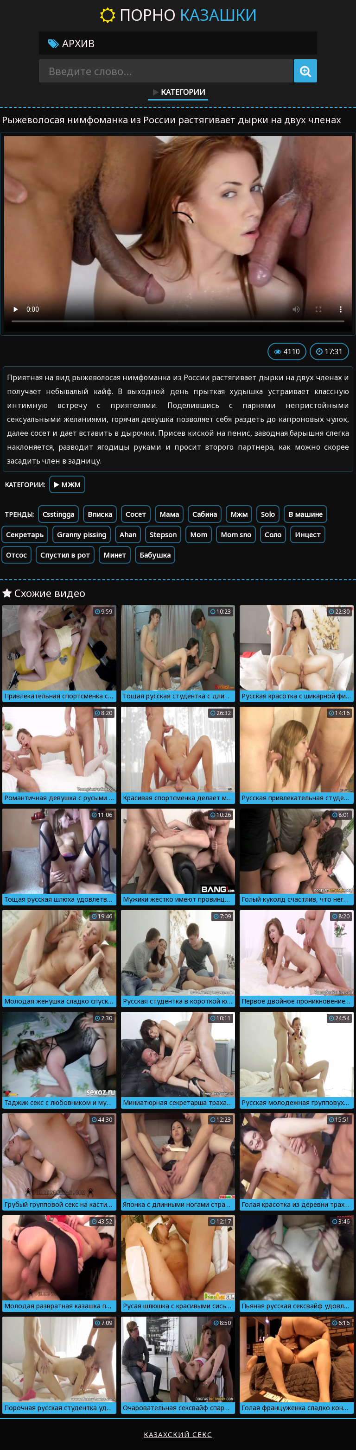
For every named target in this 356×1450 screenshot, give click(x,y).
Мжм (239, 514)
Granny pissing (81, 534)
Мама (169, 514)
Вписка (100, 514)
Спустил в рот (65, 554)
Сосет (136, 514)
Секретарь (25, 534)
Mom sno (236, 534)
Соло (273, 534)
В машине (305, 514)
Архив (71, 43)
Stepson (163, 534)
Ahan (128, 534)
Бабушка (155, 554)
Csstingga (58, 514)
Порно (178, 15)
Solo (268, 514)
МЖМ (67, 484)
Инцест (308, 534)
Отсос (16, 554)
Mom (198, 534)
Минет (114, 554)
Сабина (204, 514)
